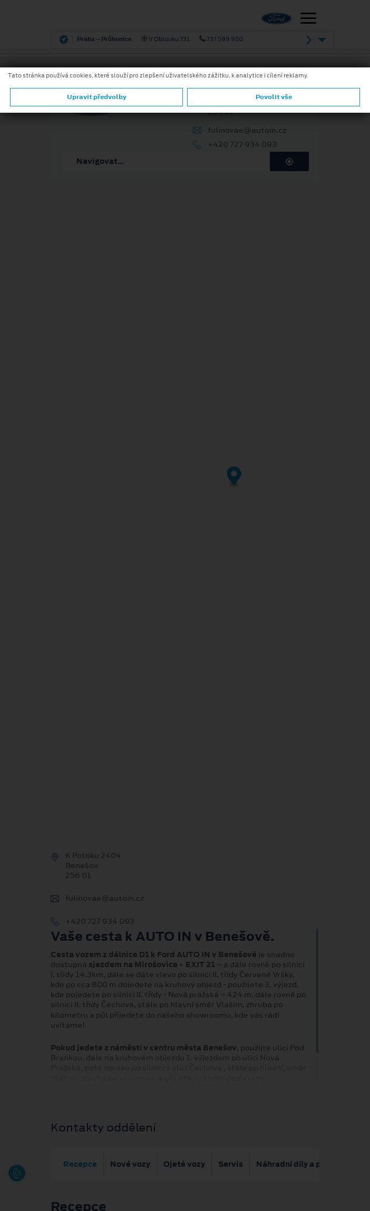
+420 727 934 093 (242, 145)
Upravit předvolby (96, 97)
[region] (185, 484)
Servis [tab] (230, 1164)
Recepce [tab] (80, 1164)
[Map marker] (234, 477)
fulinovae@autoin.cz (247, 130)
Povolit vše (274, 97)
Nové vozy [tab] (130, 1164)
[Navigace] (308, 19)
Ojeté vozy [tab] (184, 1164)
